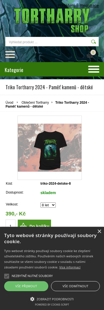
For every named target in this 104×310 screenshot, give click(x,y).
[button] (52, 298)
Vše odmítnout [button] (75, 286)
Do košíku (39, 226)
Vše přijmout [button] (26, 286)
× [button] (99, 232)
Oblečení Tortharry (35, 103)
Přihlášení (66, 5)
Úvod (9, 103)
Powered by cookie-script (52, 304)
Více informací (70, 267)
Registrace (89, 5)
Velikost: (12, 204)
